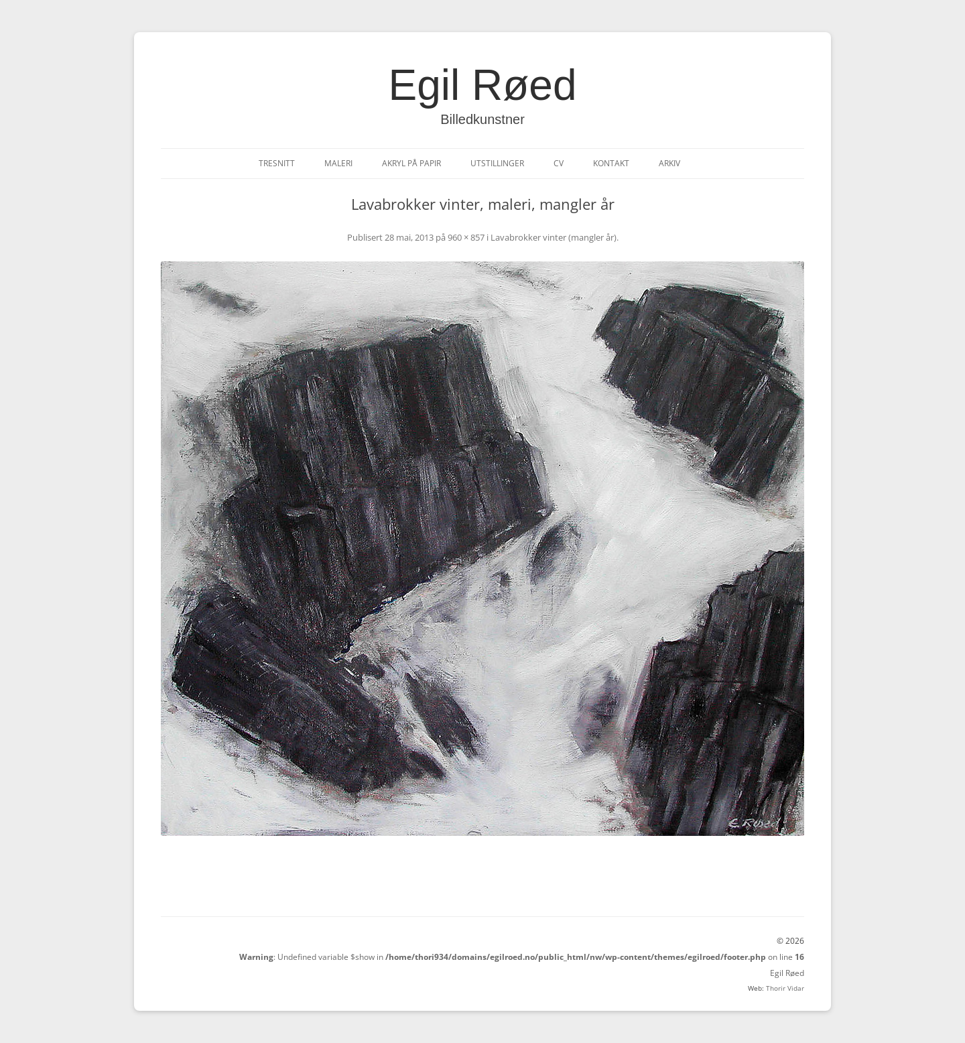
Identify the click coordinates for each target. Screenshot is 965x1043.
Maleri (338, 163)
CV (559, 163)
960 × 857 (466, 237)
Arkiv (669, 163)
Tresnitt (277, 163)
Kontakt (611, 163)
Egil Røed (483, 85)
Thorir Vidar (785, 988)
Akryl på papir (411, 163)
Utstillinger (497, 163)
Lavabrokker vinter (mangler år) (554, 237)
